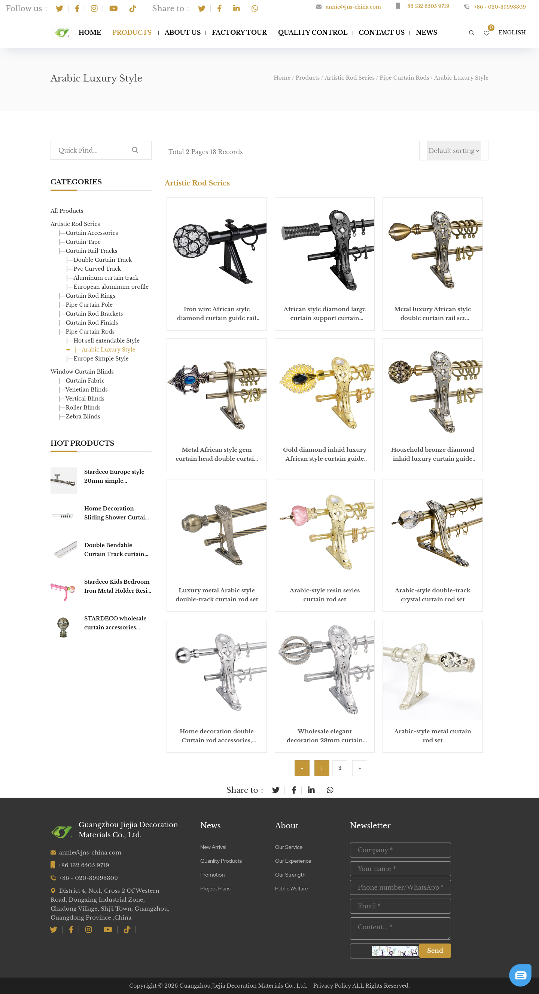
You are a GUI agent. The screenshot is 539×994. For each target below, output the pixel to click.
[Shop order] (454, 150)
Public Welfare (291, 888)
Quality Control (313, 32)
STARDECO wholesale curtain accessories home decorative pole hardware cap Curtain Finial (115, 623)
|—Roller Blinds (79, 407)
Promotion (212, 874)
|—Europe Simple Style (97, 358)
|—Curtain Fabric (81, 380)
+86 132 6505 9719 (427, 6)
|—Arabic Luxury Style (104, 349)
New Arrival (213, 847)
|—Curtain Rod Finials (88, 322)
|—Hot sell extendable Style (103, 340)
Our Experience (293, 861)
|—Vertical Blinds (81, 398)
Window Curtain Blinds (82, 371)
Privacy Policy (332, 985)
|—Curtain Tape (79, 242)
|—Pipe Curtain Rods (86, 331)
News (210, 825)
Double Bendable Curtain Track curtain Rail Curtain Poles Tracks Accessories (114, 550)
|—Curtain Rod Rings (86, 295)
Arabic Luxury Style (461, 77)
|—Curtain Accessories (88, 233)
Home (90, 32)
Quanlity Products (221, 861)
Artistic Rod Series (349, 77)
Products (132, 32)
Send (435, 950)
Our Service (288, 847)
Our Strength (290, 874)
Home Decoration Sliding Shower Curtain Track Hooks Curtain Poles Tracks (116, 513)
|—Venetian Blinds (83, 389)
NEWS (426, 32)
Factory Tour (239, 32)
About (287, 825)
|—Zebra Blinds (79, 416)
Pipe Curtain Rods (404, 77)
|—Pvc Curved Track (93, 269)
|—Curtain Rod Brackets (90, 313)
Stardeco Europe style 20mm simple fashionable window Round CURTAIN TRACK (114, 477)
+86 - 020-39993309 (500, 7)
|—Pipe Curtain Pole (85, 304)
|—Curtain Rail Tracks (87, 251)
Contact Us (382, 32)
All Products (67, 211)
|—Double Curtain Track (99, 260)
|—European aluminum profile (107, 286)
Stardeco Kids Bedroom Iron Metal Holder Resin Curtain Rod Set (117, 587)
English (512, 32)
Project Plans (215, 888)
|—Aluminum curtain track (102, 277)
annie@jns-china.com (353, 7)
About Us (183, 32)
